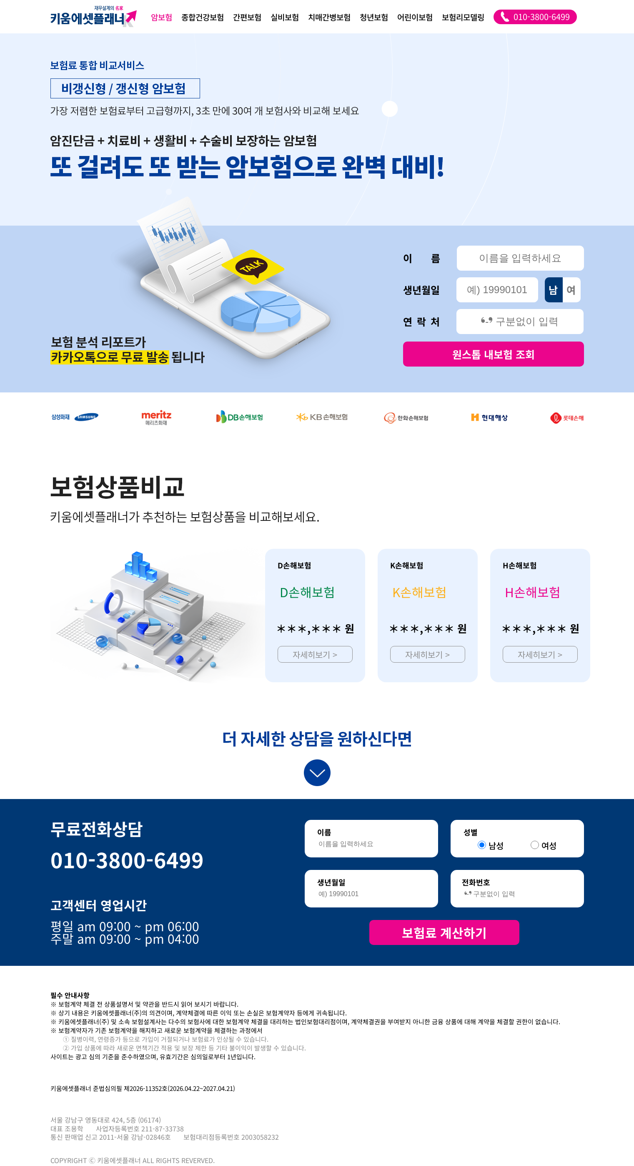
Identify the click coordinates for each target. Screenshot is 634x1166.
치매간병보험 (329, 17)
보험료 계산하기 (444, 932)
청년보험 (374, 17)
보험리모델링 (463, 17)
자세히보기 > (315, 654)
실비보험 (285, 17)
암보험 (161, 17)
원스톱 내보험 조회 (493, 354)
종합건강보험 (202, 17)
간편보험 (247, 17)
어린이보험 (415, 17)
